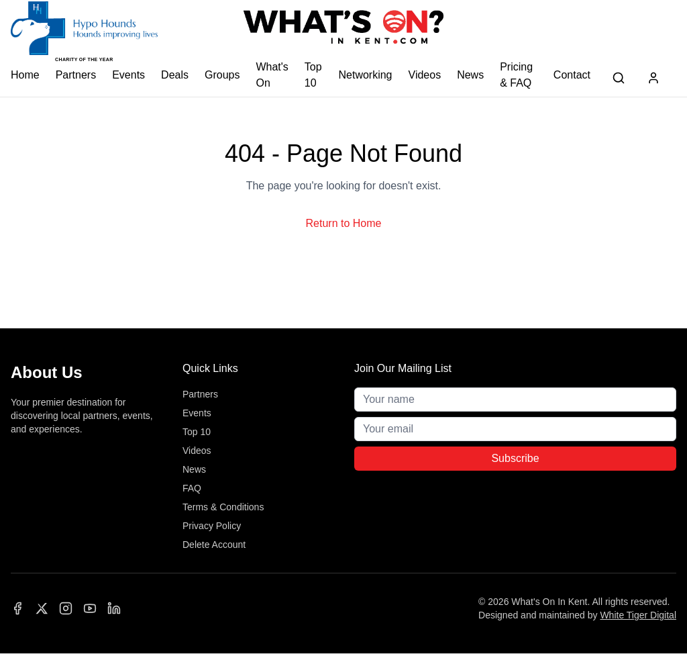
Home (25, 75)
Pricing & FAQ (516, 75)
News (470, 75)
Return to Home (344, 223)
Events (128, 75)
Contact (571, 75)
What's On (272, 75)
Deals (175, 75)
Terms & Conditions (223, 507)
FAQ (191, 488)
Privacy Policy (211, 525)
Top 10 (313, 75)
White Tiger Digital (638, 615)
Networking (365, 75)
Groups (222, 75)
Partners (76, 75)
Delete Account (214, 544)
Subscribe (515, 458)
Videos (425, 75)
